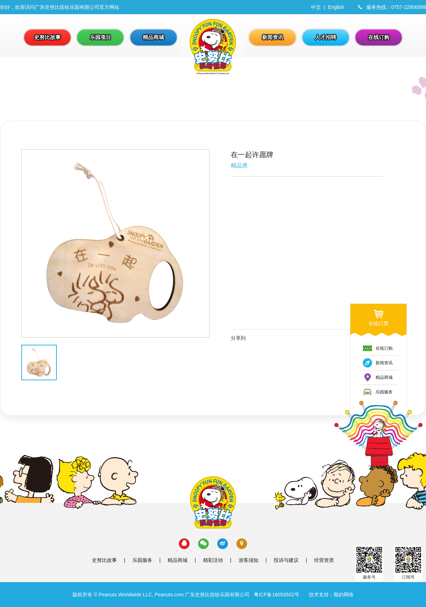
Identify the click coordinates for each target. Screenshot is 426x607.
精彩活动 (213, 560)
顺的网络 (344, 594)
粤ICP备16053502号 (276, 594)
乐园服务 (142, 560)
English (336, 7)
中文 (316, 7)
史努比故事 (104, 560)
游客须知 (248, 560)
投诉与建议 (286, 560)
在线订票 (378, 317)
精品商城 (177, 560)
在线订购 (377, 348)
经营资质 (324, 560)
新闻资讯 (377, 363)
